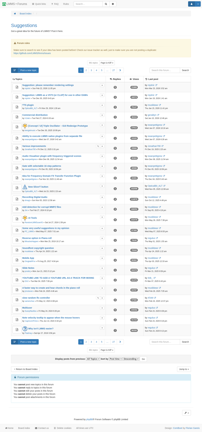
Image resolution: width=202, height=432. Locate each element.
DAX (27, 281)
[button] (120, 70)
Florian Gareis (193, 428)
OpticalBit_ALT (31, 108)
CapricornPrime (31, 321)
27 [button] (113, 70)
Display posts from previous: (77, 358)
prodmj (27, 271)
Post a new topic (24, 70)
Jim (26, 210)
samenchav (29, 301)
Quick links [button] (39, 4)
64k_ (150, 278)
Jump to (184, 369)
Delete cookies (62, 428)
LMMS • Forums (14, 4)
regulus (151, 238)
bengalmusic (30, 130)
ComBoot (177, 428)
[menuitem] (66, 4)
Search (185, 70)
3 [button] (91, 70)
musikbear (153, 105)
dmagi (27, 200)
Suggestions (24, 25)
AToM (150, 298)
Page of (107, 63)
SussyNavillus (30, 311)
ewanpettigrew (155, 125)
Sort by (111, 358)
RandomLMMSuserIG (34, 222)
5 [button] (101, 70)
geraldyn (152, 115)
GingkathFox (30, 261)
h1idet (27, 118)
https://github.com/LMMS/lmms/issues (32, 53)
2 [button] (86, 70)
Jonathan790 (30, 149)
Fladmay (28, 333)
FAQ (55, 4)
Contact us (42, 428)
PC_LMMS (29, 231)
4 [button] (96, 70)
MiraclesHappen (31, 241)
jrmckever (29, 291)
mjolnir (27, 88)
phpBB (89, 419)
